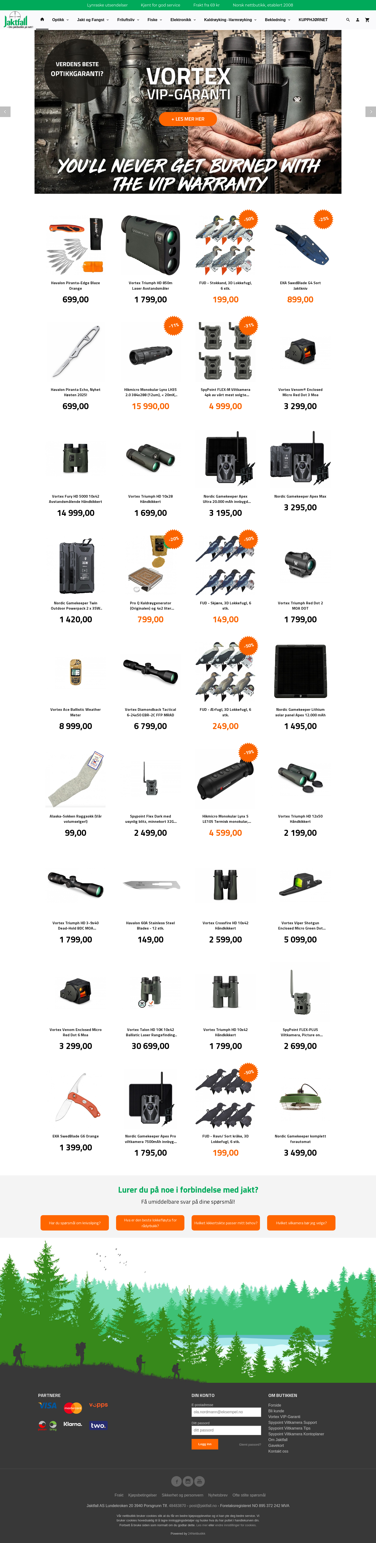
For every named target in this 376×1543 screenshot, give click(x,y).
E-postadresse (202, 1405)
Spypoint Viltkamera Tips (289, 1428)
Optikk (58, 20)
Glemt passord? (250, 1444)
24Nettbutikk (196, 1533)
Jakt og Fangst (90, 20)
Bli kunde (276, 1411)
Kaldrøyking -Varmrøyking (228, 20)
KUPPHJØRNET (313, 20)
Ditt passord (201, 1423)
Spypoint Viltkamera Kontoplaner (296, 1434)
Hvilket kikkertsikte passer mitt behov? (226, 1222)
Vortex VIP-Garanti (284, 1416)
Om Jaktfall (278, 1439)
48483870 (177, 1505)
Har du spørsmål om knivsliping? (75, 1222)
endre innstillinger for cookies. (236, 1525)
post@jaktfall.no (203, 1505)
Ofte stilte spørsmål (249, 1495)
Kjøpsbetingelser (142, 1495)
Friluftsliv (126, 20)
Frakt (119, 1495)
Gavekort (276, 1445)
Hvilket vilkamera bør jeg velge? (301, 1222)
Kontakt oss (278, 1451)
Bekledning (275, 20)
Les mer (202, 1525)
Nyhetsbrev (218, 1495)
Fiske (153, 20)
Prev (10, 111)
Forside (274, 1405)
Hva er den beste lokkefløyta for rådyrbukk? (150, 1222)
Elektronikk (180, 20)
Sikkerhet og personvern (182, 1495)
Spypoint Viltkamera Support (292, 1422)
